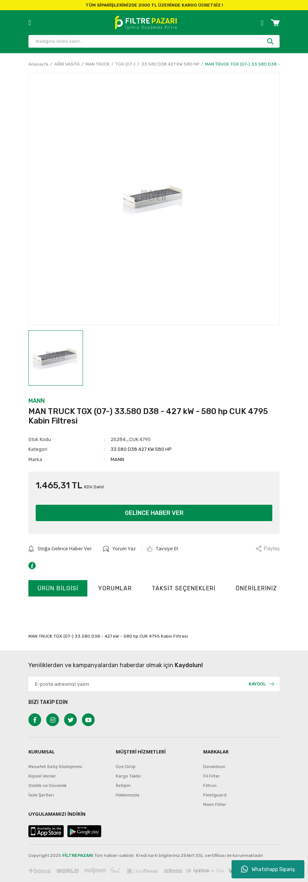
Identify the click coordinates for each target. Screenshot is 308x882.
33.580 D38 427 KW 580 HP (141, 449)
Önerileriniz (256, 588)
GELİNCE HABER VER (154, 512)
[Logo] (146, 22)
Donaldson (214, 766)
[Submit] (261, 684)
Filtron (210, 785)
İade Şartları (41, 795)
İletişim (123, 785)
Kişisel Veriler (42, 776)
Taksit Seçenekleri (184, 588)
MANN (36, 400)
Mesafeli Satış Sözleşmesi (55, 766)
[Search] (154, 41)
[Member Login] (262, 23)
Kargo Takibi (128, 776)
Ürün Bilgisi (57, 588)
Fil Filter (211, 776)
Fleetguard (214, 795)
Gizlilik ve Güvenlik (47, 785)
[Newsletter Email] (154, 684)
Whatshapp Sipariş (268, 869)
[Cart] (275, 22)
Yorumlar (115, 588)
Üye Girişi (125, 766)
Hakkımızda (127, 795)
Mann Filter (214, 804)
